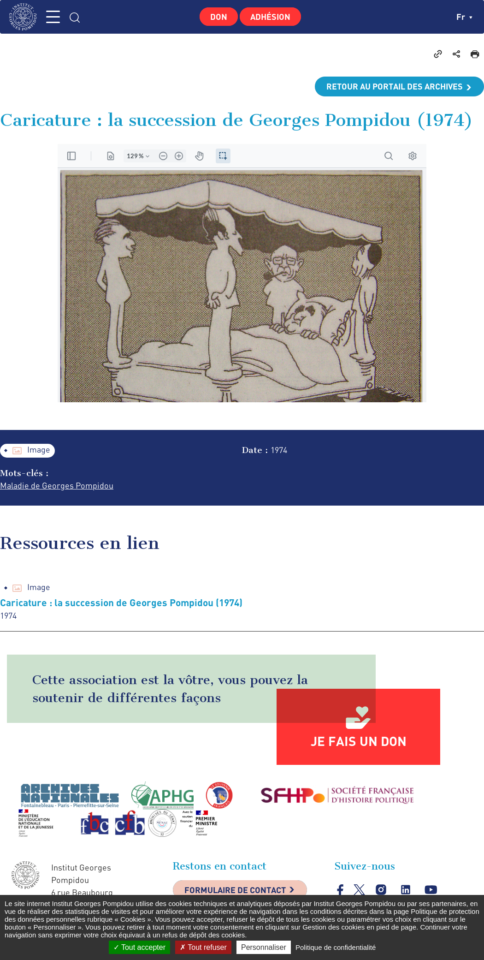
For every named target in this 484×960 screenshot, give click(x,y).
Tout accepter (139, 947)
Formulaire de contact (235, 890)
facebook (340, 889)
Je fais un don (359, 741)
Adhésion (270, 17)
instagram (381, 889)
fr (464, 17)
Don (218, 17)
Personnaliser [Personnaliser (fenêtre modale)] (263, 947)
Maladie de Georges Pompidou (56, 485)
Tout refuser (203, 947)
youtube (430, 889)
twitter (359, 889)
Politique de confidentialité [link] (335, 947)
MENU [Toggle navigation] (53, 17)
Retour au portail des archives (394, 86)
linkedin (405, 889)
